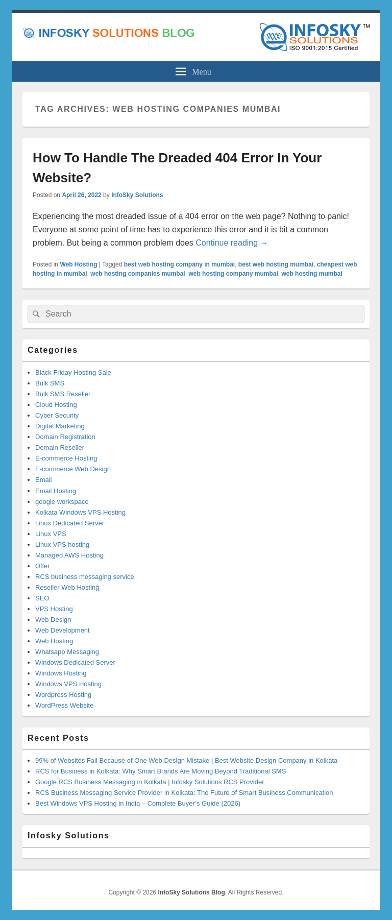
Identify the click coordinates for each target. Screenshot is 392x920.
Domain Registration (65, 437)
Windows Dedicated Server (75, 662)
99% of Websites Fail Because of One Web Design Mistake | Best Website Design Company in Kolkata (186, 760)
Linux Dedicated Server (69, 523)
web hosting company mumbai (233, 273)
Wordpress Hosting (63, 694)
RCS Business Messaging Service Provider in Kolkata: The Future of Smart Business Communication (184, 792)
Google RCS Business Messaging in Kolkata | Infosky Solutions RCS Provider (149, 782)
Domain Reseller (59, 447)
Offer (42, 566)
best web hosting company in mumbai (179, 264)
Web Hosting (78, 264)
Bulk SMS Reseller (62, 394)
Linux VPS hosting (62, 544)
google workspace (62, 501)
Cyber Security (57, 415)
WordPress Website (64, 705)
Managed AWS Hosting (69, 555)
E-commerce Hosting (66, 458)
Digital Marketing (60, 426)
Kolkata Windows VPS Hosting (80, 512)
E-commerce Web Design (73, 469)
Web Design (53, 619)
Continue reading (231, 242)
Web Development (62, 630)
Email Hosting (55, 491)
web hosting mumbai (311, 273)
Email (43, 479)
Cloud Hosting (56, 404)
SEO (42, 598)
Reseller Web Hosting (67, 587)
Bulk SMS (49, 383)
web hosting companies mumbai (137, 273)
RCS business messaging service (84, 576)
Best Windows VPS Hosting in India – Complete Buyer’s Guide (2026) (137, 803)
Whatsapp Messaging (67, 652)
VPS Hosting (54, 609)
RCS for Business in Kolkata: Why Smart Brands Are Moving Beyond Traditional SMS (160, 771)
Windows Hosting (60, 673)
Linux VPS (50, 534)
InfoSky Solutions (137, 195)
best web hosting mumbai (275, 264)
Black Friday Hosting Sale (73, 372)
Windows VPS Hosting (68, 684)
